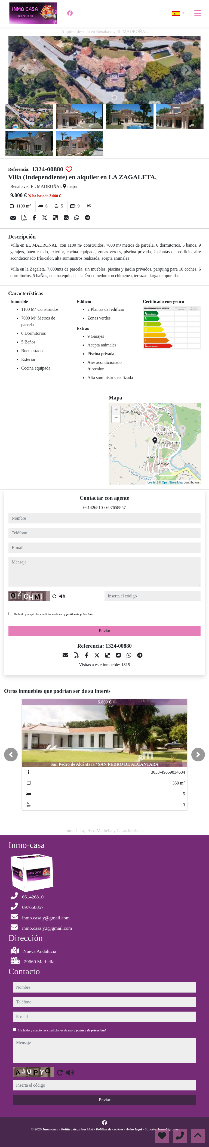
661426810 (93, 507)
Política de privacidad (77, 1129)
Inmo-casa (51, 1129)
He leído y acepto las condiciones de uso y (53, 614)
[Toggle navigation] (198, 13)
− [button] (116, 418)
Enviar (104, 630)
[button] (11, 754)
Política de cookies (110, 1129)
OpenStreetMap (172, 482)
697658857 (116, 507)
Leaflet (151, 482)
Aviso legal (134, 1129)
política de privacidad (79, 614)
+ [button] (116, 410)
